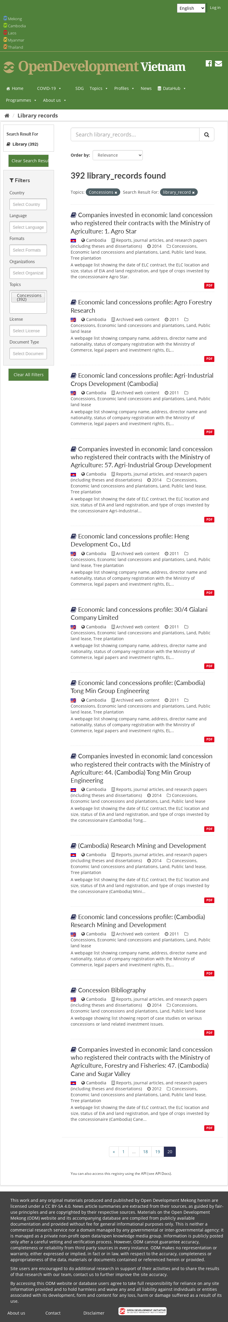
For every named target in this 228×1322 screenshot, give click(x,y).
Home (17, 88)
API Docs (162, 1173)
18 (145, 1151)
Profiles (124, 88)
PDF (209, 285)
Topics (99, 88)
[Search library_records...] (135, 134)
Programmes (21, 100)
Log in (215, 7)
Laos (12, 33)
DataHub (174, 88)
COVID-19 (49, 88)
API (143, 1173)
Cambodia (17, 25)
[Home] (7, 115)
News (146, 88)
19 (157, 1151)
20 (169, 1151)
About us (55, 100)
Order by (80, 155)
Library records (38, 115)
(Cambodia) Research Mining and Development (142, 845)
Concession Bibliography (112, 990)
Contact (53, 1313)
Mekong (15, 18)
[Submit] (206, 134)
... (134, 1151)
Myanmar (16, 40)
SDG (79, 88)
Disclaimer (93, 1313)
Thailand (15, 47)
